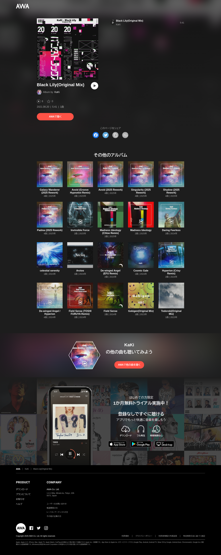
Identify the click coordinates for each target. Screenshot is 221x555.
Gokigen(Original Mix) (141, 311)
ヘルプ (19, 504)
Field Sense (110, 311)
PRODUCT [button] (23, 482)
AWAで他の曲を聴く (129, 364)
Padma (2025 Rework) (49, 230)
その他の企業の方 (54, 516)
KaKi (57, 92)
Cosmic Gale (141, 270)
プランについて (23, 494)
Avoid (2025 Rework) (111, 189)
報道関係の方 (52, 508)
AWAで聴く (55, 116)
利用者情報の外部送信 (168, 536)
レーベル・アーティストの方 (57, 512)
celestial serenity (50, 270)
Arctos (80, 270)
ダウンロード (22, 489)
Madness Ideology (141, 230)
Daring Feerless (171, 230)
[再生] (94, 85)
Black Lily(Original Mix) (129, 20)
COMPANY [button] (54, 482)
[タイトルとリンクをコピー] (115, 135)
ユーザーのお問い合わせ (57, 504)
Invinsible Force (80, 230)
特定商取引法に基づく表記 (194, 536)
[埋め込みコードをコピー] (125, 135)
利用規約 (125, 536)
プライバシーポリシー (143, 536)
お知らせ (20, 499)
